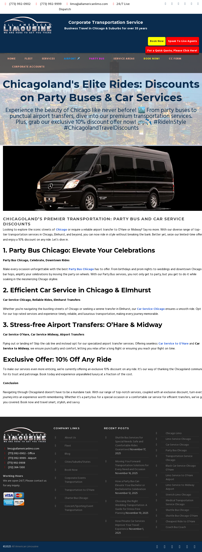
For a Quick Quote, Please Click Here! (172, 50)
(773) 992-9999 (48, 4)
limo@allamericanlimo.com (86, 4)
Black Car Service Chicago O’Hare (181, 468)
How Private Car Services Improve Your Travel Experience (130, 525)
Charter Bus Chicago (76, 498)
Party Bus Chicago (176, 450)
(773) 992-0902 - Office (19, 453)
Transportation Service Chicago (179, 458)
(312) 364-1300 (14, 467)
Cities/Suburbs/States (77, 462)
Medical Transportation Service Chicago (179, 502)
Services (48, 59)
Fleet (29, 59)
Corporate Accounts (28, 67)
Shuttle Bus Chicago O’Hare (182, 516)
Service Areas (124, 59)
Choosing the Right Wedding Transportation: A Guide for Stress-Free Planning (131, 507)
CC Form (175, 59)
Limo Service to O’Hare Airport (179, 477)
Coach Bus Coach (176, 527)
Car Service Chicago (177, 445)
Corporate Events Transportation (75, 480)
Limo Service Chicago (178, 439)
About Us (70, 437)
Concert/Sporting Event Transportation (79, 508)
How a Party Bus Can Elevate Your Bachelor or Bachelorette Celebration (130, 485)
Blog (67, 454)
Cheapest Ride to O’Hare (180, 521)
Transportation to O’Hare (79, 490)
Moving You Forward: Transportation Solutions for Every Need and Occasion (132, 465)
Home (11, 59)
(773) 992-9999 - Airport (19, 458)
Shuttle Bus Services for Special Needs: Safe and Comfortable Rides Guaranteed (129, 443)
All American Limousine (25, 546)
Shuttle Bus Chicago (177, 510)
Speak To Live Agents (182, 41)
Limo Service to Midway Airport (180, 487)
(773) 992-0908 (14, 463)
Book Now (157, 41)
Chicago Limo (174, 433)
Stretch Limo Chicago (178, 495)
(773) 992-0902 (17, 4)
